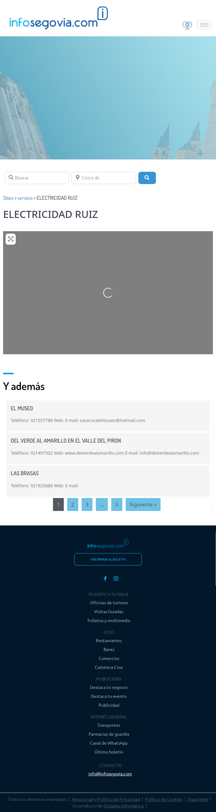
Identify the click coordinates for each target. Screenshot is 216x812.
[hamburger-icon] (204, 24)
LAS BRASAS (25, 473)
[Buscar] (36, 178)
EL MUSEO (22, 408)
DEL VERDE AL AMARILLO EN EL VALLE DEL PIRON (66, 440)
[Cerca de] (103, 178)
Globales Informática (124, 805)
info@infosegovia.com (110, 773)
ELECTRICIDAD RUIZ (50, 214)
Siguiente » (143, 504)
